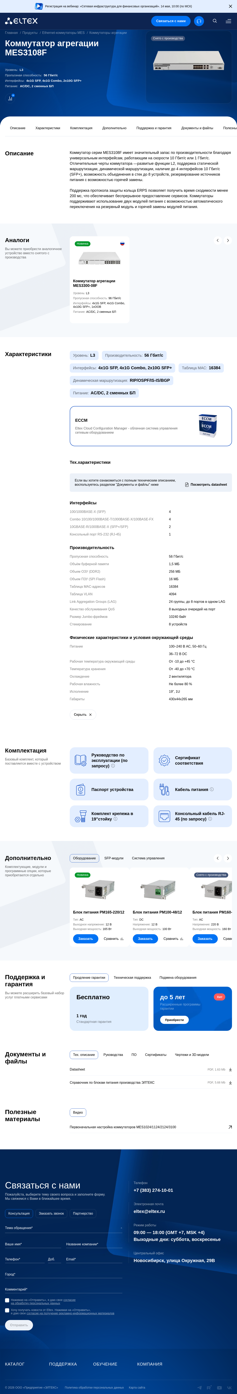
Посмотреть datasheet (209, 484)
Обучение (105, 1364)
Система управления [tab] (148, 858)
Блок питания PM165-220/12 (98, 912)
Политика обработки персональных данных (94, 1387)
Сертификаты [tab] (155, 1055)
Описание (17, 128)
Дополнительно (114, 128)
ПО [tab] (134, 1055)
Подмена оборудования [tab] (178, 977)
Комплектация (81, 128)
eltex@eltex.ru (149, 1211)
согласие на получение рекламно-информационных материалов (70, 1313)
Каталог (15, 1364)
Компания (149, 1364)
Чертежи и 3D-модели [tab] (192, 1055)
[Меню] (228, 21)
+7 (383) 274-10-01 (153, 1190)
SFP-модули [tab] (113, 858)
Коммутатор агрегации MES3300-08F (94, 283)
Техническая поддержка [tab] (132, 977)
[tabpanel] (151, 907)
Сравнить (111, 938)
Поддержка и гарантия (154, 128)
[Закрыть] (230, 6)
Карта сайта (137, 1387)
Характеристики (47, 128)
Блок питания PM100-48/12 (157, 912)
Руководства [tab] (113, 1055)
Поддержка (63, 1364)
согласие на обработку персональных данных (43, 1301)
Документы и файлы (197, 128)
